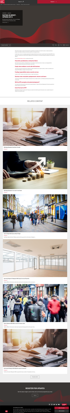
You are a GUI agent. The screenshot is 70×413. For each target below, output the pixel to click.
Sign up (35, 395)
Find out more (5, 22)
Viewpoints (18, 4)
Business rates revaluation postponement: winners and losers (30, 76)
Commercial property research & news (9, 4)
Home (1, 4)
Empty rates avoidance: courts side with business (27, 66)
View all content (35, 376)
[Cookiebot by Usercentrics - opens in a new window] (6, 411)
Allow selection (61, 403)
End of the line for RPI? (21, 88)
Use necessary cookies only (62, 406)
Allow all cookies (62, 400)
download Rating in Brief (21, 58)
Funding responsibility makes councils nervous (27, 72)
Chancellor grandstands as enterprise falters (26, 61)
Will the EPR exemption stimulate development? (27, 82)
